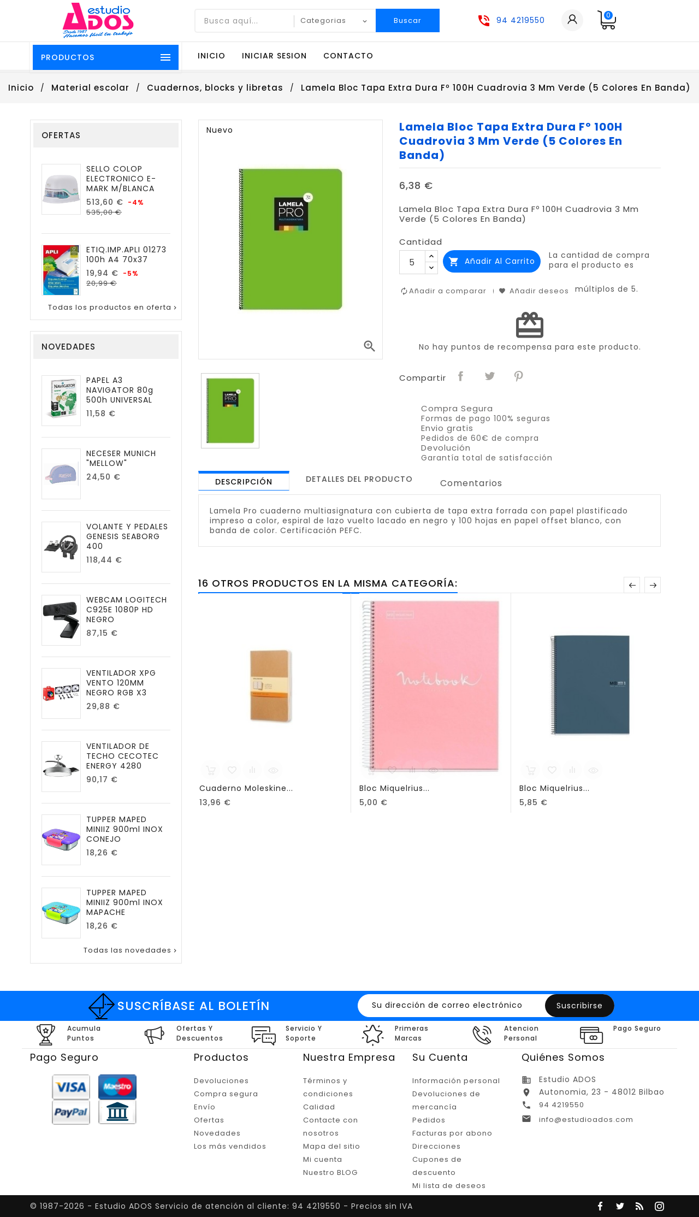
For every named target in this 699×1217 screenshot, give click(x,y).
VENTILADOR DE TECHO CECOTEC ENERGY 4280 (122, 756)
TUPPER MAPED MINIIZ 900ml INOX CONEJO (124, 829)
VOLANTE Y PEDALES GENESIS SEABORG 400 (127, 536)
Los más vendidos (230, 1146)
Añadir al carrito (491, 261)
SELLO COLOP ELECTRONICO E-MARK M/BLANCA (121, 178)
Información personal (456, 1081)
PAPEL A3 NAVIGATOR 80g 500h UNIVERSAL (119, 390)
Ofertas (209, 1120)
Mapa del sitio (331, 1146)
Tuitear (490, 377)
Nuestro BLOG (330, 1172)
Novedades (217, 1133)
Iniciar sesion (274, 55)
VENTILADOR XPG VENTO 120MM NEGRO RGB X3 (121, 683)
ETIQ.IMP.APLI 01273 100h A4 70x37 (126, 254)
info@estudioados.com (586, 1119)
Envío (205, 1107)
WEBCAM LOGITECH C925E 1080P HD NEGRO (126, 609)
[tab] (243, 481)
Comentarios (471, 483)
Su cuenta (440, 1057)
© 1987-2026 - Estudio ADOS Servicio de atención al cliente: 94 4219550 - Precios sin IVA (221, 1206)
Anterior (632, 585)
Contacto (348, 55)
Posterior (652, 585)
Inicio (212, 55)
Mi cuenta (322, 1159)
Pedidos (429, 1120)
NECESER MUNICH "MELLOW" (121, 458)
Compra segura (226, 1094)
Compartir (461, 377)
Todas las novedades (131, 950)
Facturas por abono (452, 1133)
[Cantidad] (412, 262)
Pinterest (519, 377)
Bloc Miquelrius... (394, 788)
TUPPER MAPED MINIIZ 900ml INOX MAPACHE (124, 902)
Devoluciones (221, 1081)
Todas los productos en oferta (113, 307)
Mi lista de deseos (449, 1185)
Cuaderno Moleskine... (246, 788)
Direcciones (436, 1146)
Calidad (319, 1107)
